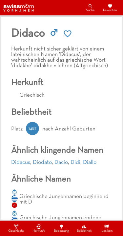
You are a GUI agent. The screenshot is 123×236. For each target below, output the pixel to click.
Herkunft (38, 228)
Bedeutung (61, 228)
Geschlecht (16, 228)
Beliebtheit (84, 228)
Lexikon (107, 228)
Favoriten (110, 7)
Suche (90, 7)
